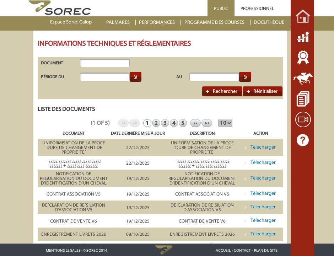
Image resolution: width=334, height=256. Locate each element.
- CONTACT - (242, 250)
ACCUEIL (223, 250)
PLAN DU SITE (266, 250)
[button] (136, 77)
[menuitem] (121, 22)
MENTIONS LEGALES (63, 250)
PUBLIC (221, 8)
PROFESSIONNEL (257, 8)
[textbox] (105, 63)
